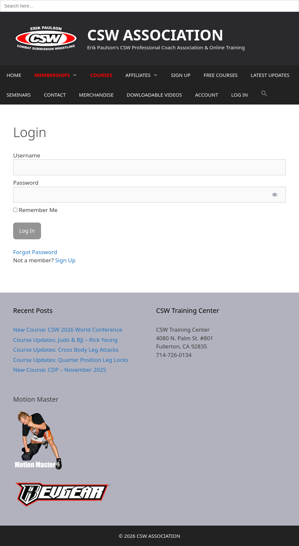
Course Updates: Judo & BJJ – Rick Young (65, 340)
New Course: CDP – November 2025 (59, 369)
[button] (264, 95)
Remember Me (35, 210)
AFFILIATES (144, 75)
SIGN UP (181, 75)
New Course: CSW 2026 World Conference (67, 329)
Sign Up (65, 260)
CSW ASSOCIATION (155, 35)
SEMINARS (19, 94)
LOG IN (239, 94)
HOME (14, 75)
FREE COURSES (220, 75)
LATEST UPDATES (270, 75)
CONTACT (55, 94)
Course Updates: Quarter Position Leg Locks (70, 360)
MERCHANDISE (96, 94)
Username (26, 155)
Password (25, 182)
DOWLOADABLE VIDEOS (154, 94)
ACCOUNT (206, 94)
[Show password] (275, 194)
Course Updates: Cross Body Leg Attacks (65, 349)
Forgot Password (35, 252)
